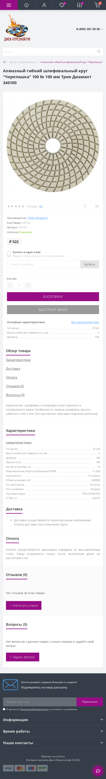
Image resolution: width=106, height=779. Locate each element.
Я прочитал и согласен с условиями (41, 709)
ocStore (60, 756)
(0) (40, 206)
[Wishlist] (85, 206)
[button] (44, 5)
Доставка (13, 368)
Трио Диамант (37, 218)
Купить (89, 264)
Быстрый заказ (53, 309)
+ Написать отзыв (23, 605)
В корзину (53, 296)
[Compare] (97, 206)
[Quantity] (19, 285)
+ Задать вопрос (22, 657)
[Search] (99, 52)
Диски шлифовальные (23, 62)
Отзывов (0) (15, 386)
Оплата (11, 377)
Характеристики (18, 360)
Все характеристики (85, 322)
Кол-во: (12, 278)
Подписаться (89, 701)
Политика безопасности (34, 709)
